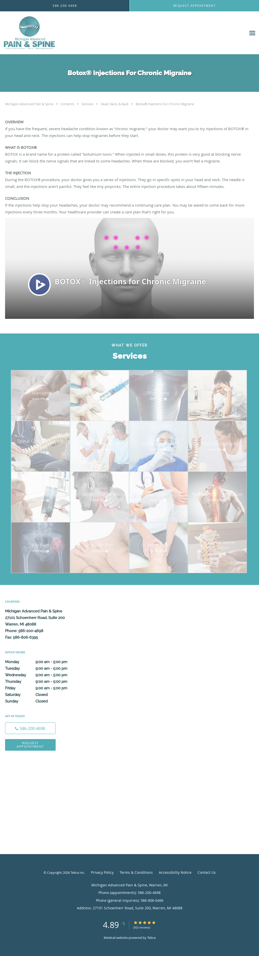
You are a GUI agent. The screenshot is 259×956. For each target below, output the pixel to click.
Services (87, 104)
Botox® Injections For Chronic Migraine (165, 104)
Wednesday (41, 675)
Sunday (41, 701)
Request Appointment (30, 744)
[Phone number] (30, 728)
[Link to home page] (28, 33)
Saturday (41, 694)
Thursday (41, 681)
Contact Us (207, 872)
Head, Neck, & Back (115, 104)
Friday (41, 688)
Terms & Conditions (136, 872)
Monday (41, 662)
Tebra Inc (77, 872)
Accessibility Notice (175, 872)
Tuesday (41, 668)
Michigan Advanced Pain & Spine (29, 104)
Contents (68, 104)
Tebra (151, 937)
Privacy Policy (102, 872)
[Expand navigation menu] (252, 33)
